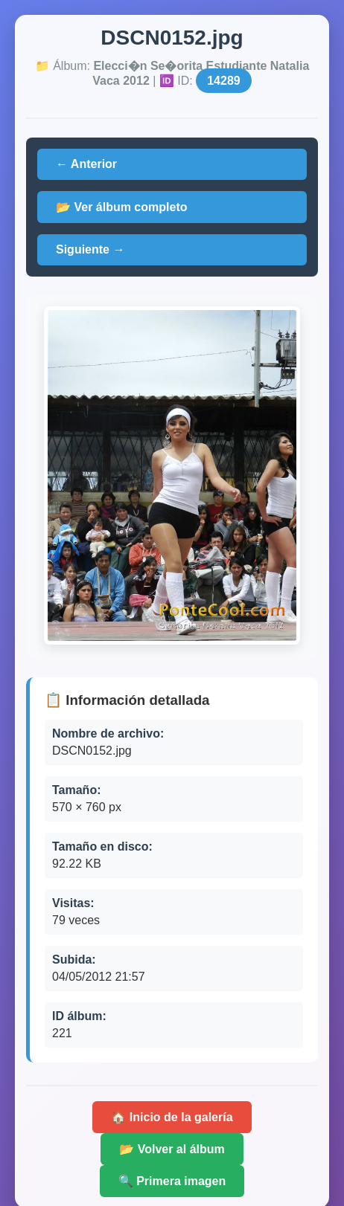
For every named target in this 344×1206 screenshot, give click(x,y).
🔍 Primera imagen (172, 1181)
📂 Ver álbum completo (121, 207)
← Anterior (86, 164)
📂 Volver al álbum (172, 1149)
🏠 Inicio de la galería (171, 1117)
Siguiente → (90, 249)
